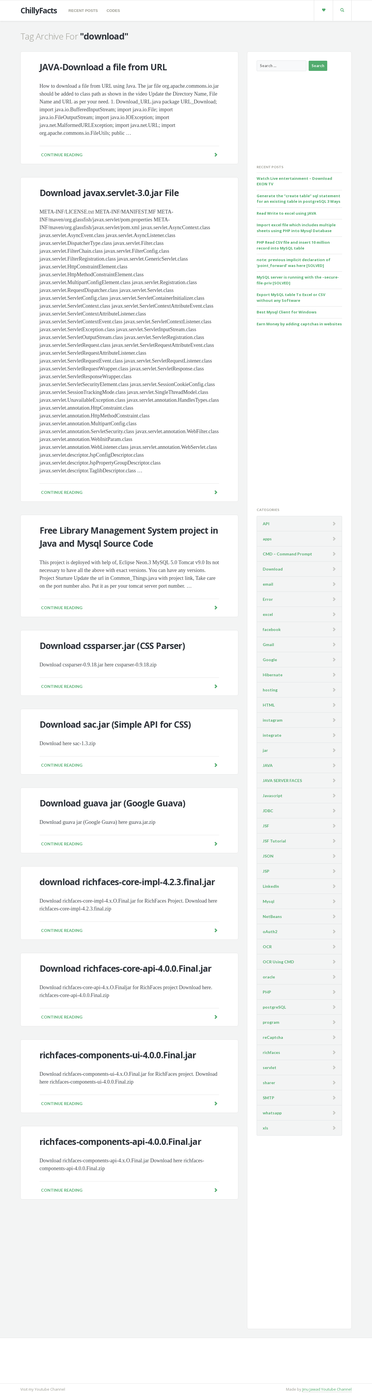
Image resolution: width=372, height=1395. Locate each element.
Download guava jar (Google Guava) (112, 803)
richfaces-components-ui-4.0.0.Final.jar (118, 1055)
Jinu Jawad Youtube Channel (327, 1389)
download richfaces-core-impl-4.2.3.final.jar (127, 882)
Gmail (268, 644)
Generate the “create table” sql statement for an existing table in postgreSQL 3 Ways (298, 198)
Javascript (272, 795)
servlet (269, 1067)
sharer (269, 1082)
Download (273, 568)
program (271, 1022)
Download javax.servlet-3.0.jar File (109, 193)
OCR (267, 946)
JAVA (268, 765)
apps (267, 538)
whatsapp (272, 1112)
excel (268, 614)
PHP (267, 991)
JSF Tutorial (274, 840)
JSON (268, 856)
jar (265, 750)
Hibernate (272, 674)
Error (268, 599)
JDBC (268, 810)
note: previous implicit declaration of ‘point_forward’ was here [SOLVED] (293, 262)
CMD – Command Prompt (287, 553)
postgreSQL (274, 1007)
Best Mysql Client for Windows (286, 312)
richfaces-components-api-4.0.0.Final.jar (120, 1141)
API (266, 523)
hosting (270, 689)
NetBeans (272, 916)
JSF (266, 825)
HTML (269, 704)
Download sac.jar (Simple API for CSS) (115, 724)
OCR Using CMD (278, 961)
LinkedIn (271, 886)
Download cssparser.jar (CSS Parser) (112, 646)
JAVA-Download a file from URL (103, 67)
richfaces (271, 1052)
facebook (272, 629)
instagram (272, 720)
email (268, 584)
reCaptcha (273, 1037)
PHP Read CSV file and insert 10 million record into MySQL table (293, 245)
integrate (272, 735)
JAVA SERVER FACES (282, 780)
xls (265, 1127)
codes (113, 10)
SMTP (268, 1097)
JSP (266, 871)
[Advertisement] (300, 117)
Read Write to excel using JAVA (286, 213)
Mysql (268, 901)
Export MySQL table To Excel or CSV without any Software (291, 297)
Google (270, 659)
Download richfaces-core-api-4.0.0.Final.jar (126, 968)
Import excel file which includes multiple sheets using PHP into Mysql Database (296, 227)
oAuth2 (270, 931)
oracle (269, 976)
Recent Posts (83, 10)
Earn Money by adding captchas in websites (299, 324)
